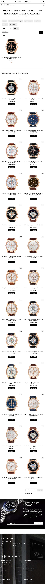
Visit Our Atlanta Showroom (29, 569)
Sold (10, 28)
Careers (25, 567)
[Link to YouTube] (19, 557)
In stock (4, 28)
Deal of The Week (4, 582)
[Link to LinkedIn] (9, 557)
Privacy (2, 575)
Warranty (3, 569)
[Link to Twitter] (16, 557)
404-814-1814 (4, 2)
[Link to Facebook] (2, 557)
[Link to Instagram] (5, 557)
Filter (41, 32)
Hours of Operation (27, 571)
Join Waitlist (11, 104)
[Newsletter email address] (25, 524)
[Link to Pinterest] (12, 557)
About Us (25, 563)
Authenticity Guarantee (6, 565)
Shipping (2, 567)
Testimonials (26, 573)
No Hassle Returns (5, 571)
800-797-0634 (22, 551)
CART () (43, 1)
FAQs (24, 575)
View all (16, 28)
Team (24, 565)
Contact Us (25, 577)
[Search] (22, 5)
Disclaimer (3, 577)
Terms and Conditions (5, 573)
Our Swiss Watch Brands (28, 582)
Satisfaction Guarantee (6, 563)
